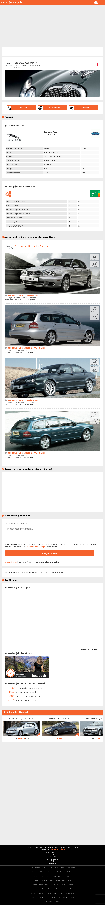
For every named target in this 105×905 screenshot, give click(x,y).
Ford (47, 876)
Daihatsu (70, 872)
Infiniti (36, 880)
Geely (54, 876)
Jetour (57, 880)
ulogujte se (11, 562)
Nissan (50, 889)
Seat (54, 893)
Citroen (43, 872)
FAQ (52, 861)
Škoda (56, 901)
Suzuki (41, 897)
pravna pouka (52, 859)
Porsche (73, 889)
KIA (63, 880)
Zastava (49, 901)
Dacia (62, 872)
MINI (64, 885)
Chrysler (34, 872)
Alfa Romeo (35, 868)
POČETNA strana (52, 853)
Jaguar (44, 880)
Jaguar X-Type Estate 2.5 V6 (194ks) (26, 348)
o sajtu (52, 855)
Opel (57, 889)
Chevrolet (71, 868)
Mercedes (32, 889)
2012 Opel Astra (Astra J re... (60, 719)
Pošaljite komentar (50, 553)
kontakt (52, 863)
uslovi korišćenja (52, 857)
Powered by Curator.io (89, 649)
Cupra (50, 872)
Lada (69, 880)
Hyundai (69, 876)
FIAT (42, 876)
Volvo (73, 897)
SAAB (48, 893)
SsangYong (70, 893)
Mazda (70, 885)
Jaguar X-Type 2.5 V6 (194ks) (23, 295)
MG (58, 885)
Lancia (34, 885)
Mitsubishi (42, 889)
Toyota (54, 897)
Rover (41, 893)
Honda (60, 876)
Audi (44, 868)
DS (56, 872)
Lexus (52, 885)
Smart (61, 893)
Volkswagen (64, 897)
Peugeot (64, 889)
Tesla (47, 897)
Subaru (33, 897)
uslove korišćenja (36, 547)
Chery (62, 868)
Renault (34, 893)
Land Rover (43, 885)
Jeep (51, 880)
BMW (50, 868)
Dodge (35, 876)
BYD (56, 868)
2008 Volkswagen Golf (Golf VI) (22, 719)
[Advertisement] (52, 25)
